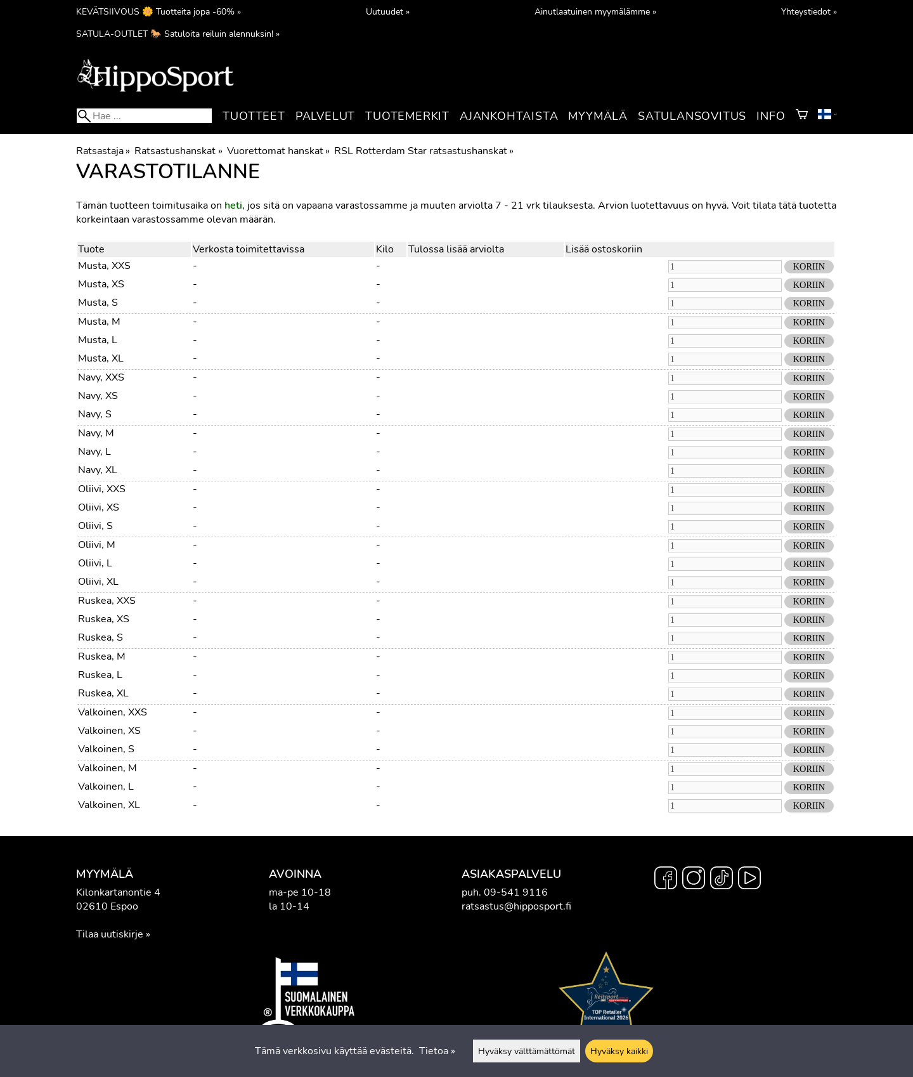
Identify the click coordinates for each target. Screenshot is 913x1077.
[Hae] (144, 116)
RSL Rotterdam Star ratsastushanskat (424, 151)
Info (770, 116)
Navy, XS (98, 396)
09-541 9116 (516, 892)
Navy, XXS (101, 377)
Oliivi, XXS (102, 489)
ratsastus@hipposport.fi (516, 906)
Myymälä (598, 116)
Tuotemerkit (407, 116)
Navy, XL (97, 470)
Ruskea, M (102, 656)
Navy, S (95, 414)
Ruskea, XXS (107, 601)
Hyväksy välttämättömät (526, 1051)
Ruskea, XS (103, 619)
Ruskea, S (100, 637)
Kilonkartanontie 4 (118, 892)
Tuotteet (254, 116)
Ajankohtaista (509, 116)
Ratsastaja (103, 151)
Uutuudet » (388, 11)
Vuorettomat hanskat (278, 151)
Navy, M (96, 433)
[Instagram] (693, 879)
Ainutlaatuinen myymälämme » (595, 11)
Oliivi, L (95, 563)
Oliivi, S (95, 526)
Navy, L (94, 452)
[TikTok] (721, 879)
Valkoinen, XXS (112, 712)
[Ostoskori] (802, 116)
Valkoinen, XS (109, 731)
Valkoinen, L (106, 786)
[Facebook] (665, 879)
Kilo (385, 249)
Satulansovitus (692, 116)
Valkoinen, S (106, 749)
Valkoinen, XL (109, 805)
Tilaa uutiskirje (109, 934)
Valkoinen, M (107, 768)
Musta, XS (101, 284)
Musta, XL (101, 358)
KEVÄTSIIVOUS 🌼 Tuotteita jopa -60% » (158, 11)
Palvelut (325, 116)
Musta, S (98, 303)
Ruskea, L (100, 675)
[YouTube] (749, 879)
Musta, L (97, 340)
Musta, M (99, 322)
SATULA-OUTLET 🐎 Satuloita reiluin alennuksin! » (178, 33)
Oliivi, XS (98, 507)
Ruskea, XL (103, 693)
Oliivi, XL (98, 582)
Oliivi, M (96, 545)
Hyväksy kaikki (619, 1051)
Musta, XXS (104, 266)
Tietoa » (437, 1051)
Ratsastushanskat (178, 151)
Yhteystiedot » (809, 11)
